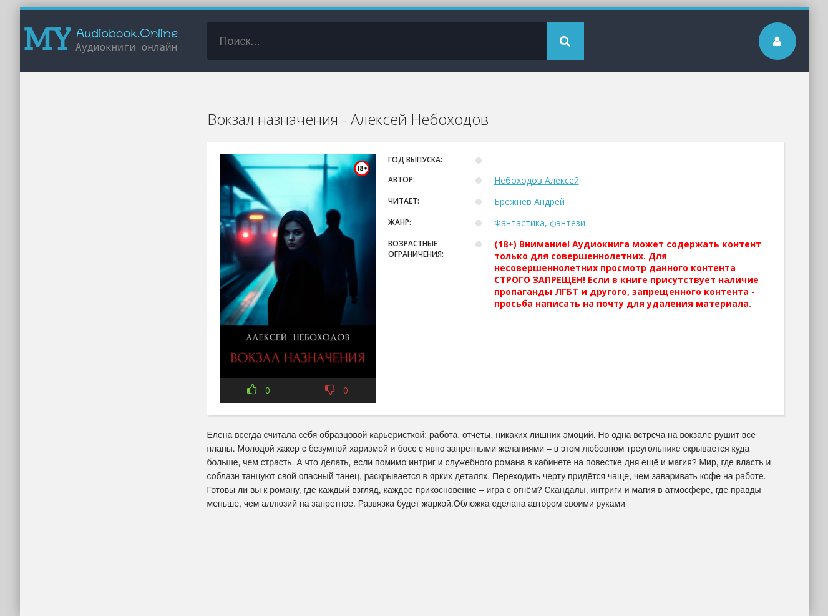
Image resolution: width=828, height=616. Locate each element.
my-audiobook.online (101, 41)
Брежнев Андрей (529, 201)
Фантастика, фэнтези (539, 223)
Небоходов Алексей (536, 180)
